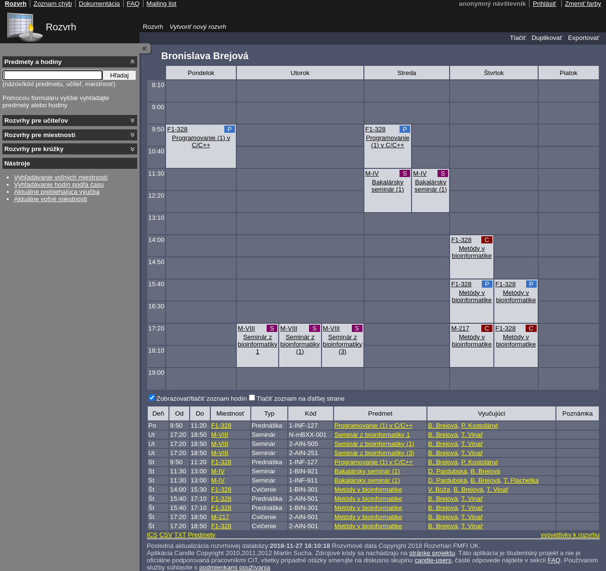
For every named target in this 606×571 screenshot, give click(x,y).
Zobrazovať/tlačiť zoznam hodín (201, 398)
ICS (152, 534)
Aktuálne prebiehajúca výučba (57, 191)
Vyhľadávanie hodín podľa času (59, 184)
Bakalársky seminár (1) (388, 185)
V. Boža (439, 489)
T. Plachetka (521, 480)
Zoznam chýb (52, 3)
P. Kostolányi (479, 425)
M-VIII (246, 328)
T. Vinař (472, 434)
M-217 (460, 328)
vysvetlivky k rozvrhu (570, 534)
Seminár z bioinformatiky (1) (300, 344)
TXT (180, 534)
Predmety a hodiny (33, 61)
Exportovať (583, 37)
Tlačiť (518, 37)
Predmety (201, 534)
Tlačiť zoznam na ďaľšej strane (301, 398)
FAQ (554, 560)
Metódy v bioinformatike (472, 252)
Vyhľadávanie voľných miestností (61, 177)
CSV (165, 534)
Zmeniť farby (583, 3)
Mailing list (161, 3)
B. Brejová (443, 425)
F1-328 (177, 129)
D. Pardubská (447, 471)
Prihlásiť (544, 3)
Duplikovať (546, 37)
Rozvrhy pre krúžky (34, 148)
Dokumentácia (99, 3)
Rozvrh (61, 27)
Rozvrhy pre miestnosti (39, 135)
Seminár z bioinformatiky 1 (257, 344)
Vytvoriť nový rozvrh (197, 26)
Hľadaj (119, 75)
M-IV (372, 173)
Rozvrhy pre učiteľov (36, 120)
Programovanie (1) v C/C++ (201, 141)
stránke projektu (432, 553)
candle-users (432, 560)
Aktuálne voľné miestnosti (50, 199)
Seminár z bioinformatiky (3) (342, 344)
